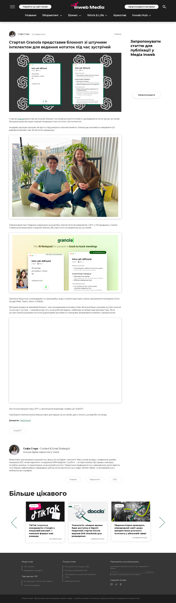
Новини (30, 15)
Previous (14, 522)
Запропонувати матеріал (141, 7)
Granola (21, 119)
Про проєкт (29, 566)
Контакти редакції (32, 585)
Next (162, 522)
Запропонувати (146, 95)
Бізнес (74, 15)
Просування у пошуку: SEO (77, 566)
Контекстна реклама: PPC (76, 570)
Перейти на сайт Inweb (35, 7)
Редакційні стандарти (33, 570)
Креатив (119, 15)
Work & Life (97, 15)
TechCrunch (25, 420)
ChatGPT (17, 430)
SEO (115, 479)
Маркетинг (52, 15)
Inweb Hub (141, 15)
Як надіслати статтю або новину (38, 581)
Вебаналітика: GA (72, 581)
